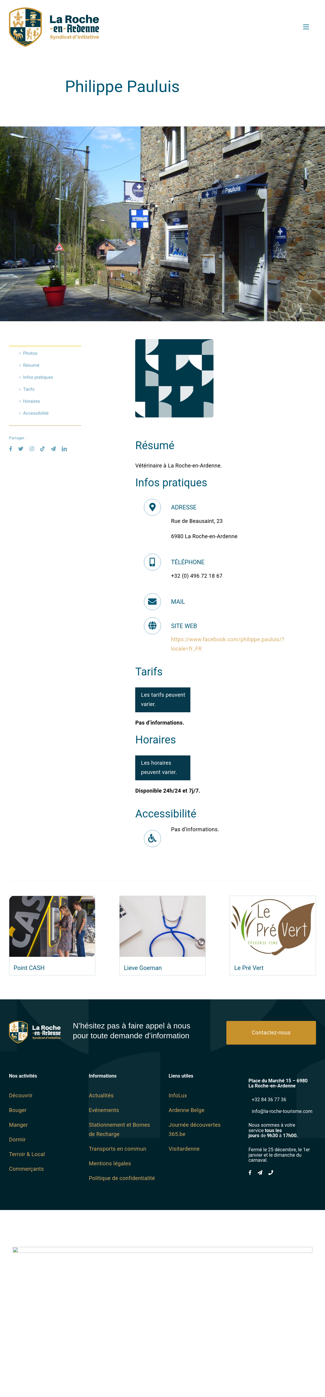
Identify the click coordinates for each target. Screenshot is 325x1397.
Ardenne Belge (186, 1110)
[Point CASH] (52, 900)
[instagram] (32, 448)
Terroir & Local (27, 1154)
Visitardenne (183, 1149)
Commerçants (26, 1169)
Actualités (101, 1095)
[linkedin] (64, 448)
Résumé (31, 365)
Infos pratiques (38, 377)
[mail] (53, 448)
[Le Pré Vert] (273, 900)
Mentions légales (110, 1163)
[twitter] (20, 448)
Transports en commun (117, 1149)
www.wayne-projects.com (162, 1377)
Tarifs (28, 389)
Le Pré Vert (249, 967)
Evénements (104, 1110)
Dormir (17, 1139)
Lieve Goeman (143, 967)
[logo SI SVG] (54, 10)
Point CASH (29, 967)
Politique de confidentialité (122, 1178)
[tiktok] (42, 448)
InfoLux (177, 1095)
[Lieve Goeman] (162, 900)
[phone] (270, 1172)
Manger (18, 1125)
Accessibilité (36, 413)
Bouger (18, 1110)
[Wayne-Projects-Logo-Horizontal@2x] (162, 1330)
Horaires (31, 401)
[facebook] (10, 448)
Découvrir (21, 1095)
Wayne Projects (201, 1371)
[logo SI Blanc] (35, 1023)
